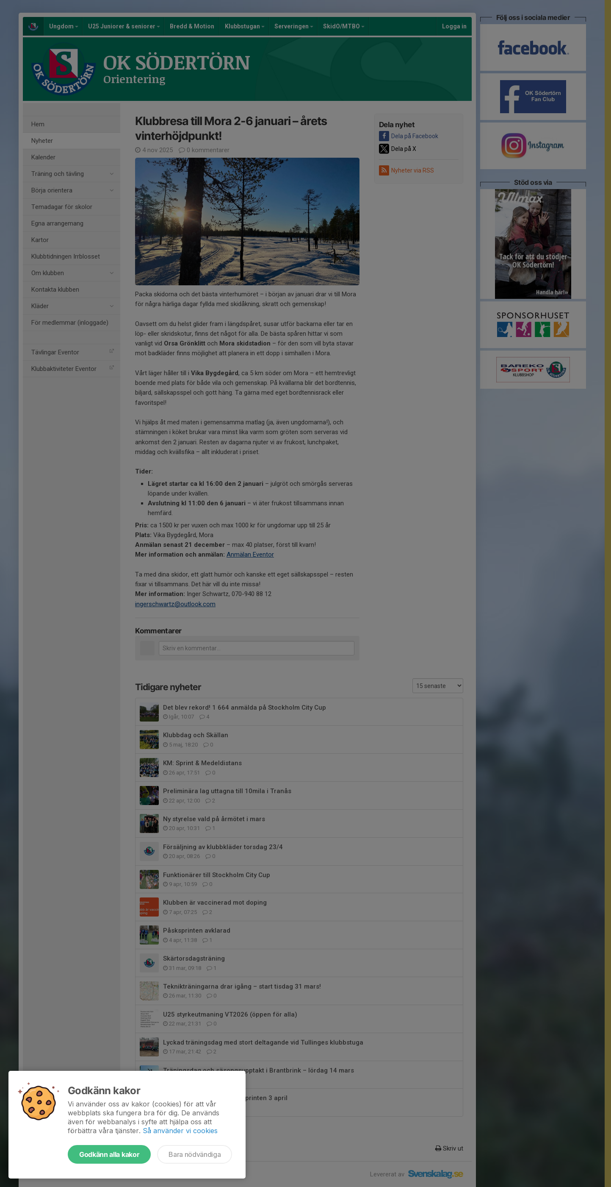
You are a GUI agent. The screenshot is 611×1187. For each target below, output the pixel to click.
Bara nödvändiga (195, 1154)
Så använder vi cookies (180, 1130)
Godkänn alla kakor (109, 1154)
